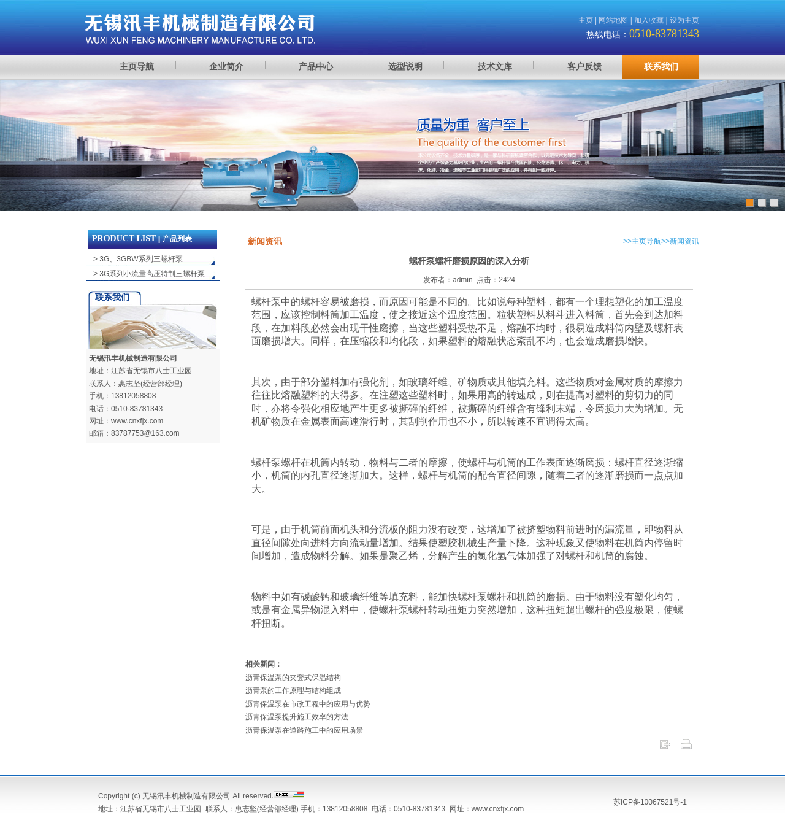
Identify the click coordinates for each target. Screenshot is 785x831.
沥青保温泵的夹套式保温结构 (293, 677)
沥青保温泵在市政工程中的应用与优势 (307, 704)
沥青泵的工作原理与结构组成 (293, 690)
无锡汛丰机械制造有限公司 (133, 358)
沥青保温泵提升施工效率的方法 (296, 717)
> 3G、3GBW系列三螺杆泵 (138, 259)
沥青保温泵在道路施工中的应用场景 (304, 730)
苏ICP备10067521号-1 (650, 802)
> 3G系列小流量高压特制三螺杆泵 (149, 273)
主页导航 (646, 241)
